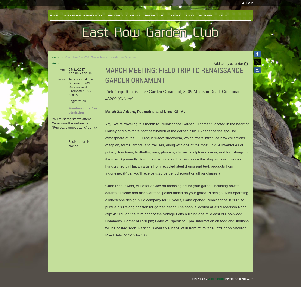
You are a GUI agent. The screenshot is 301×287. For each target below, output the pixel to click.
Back (55, 63)
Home (55, 57)
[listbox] (231, 63)
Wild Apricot (216, 279)
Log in (249, 3)
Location (60, 79)
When (62, 69)
